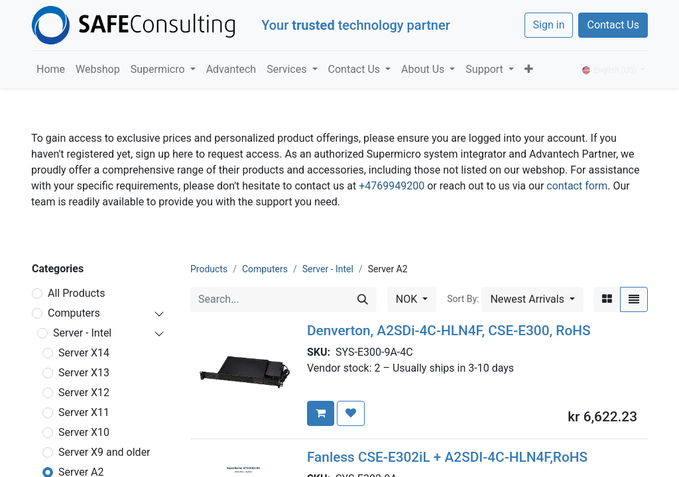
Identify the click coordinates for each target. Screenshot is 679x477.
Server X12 (83, 392)
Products (208, 269)
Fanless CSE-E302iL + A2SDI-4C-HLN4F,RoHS (447, 457)
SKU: (321, 352)
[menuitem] (50, 69)
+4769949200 (391, 186)
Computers (74, 313)
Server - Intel (82, 333)
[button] (528, 69)
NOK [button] (408, 299)
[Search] (363, 299)
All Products (76, 293)
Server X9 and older (104, 452)
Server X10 (83, 432)
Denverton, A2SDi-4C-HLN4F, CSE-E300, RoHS (449, 331)
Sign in (549, 25)
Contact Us (613, 25)
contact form (576, 186)
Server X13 (83, 372)
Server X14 (83, 352)
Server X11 (83, 412)
